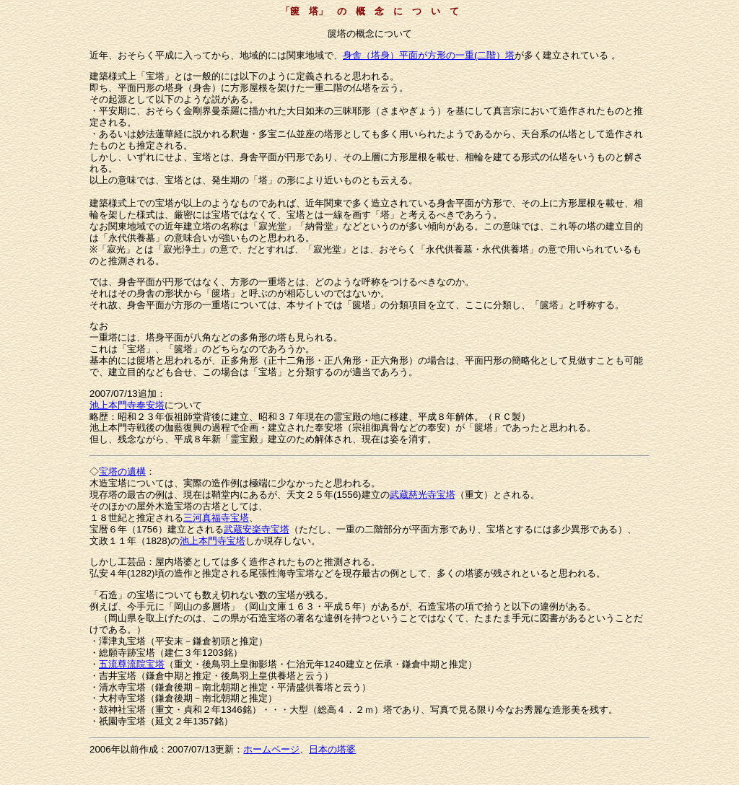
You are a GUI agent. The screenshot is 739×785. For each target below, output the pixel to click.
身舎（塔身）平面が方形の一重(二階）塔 (429, 55)
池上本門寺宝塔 (212, 540)
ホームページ (271, 749)
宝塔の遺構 (122, 471)
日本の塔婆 (332, 749)
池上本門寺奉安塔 (127, 405)
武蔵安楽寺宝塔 (256, 529)
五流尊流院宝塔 (132, 664)
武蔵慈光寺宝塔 (422, 494)
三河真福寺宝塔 (216, 517)
